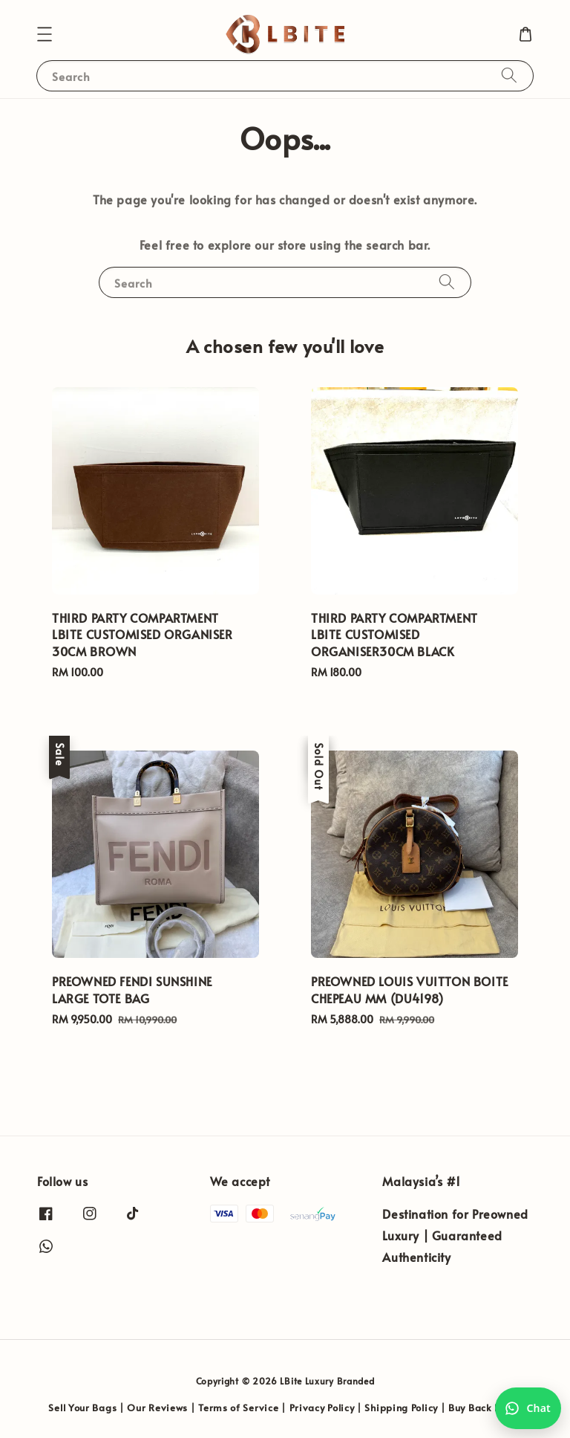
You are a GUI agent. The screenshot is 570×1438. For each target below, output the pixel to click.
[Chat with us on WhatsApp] (528, 1408)
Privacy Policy (322, 1407)
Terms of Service (238, 1407)
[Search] (509, 75)
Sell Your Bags (82, 1407)
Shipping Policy (401, 1407)
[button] (44, 34)
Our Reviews (157, 1407)
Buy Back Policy (485, 1407)
